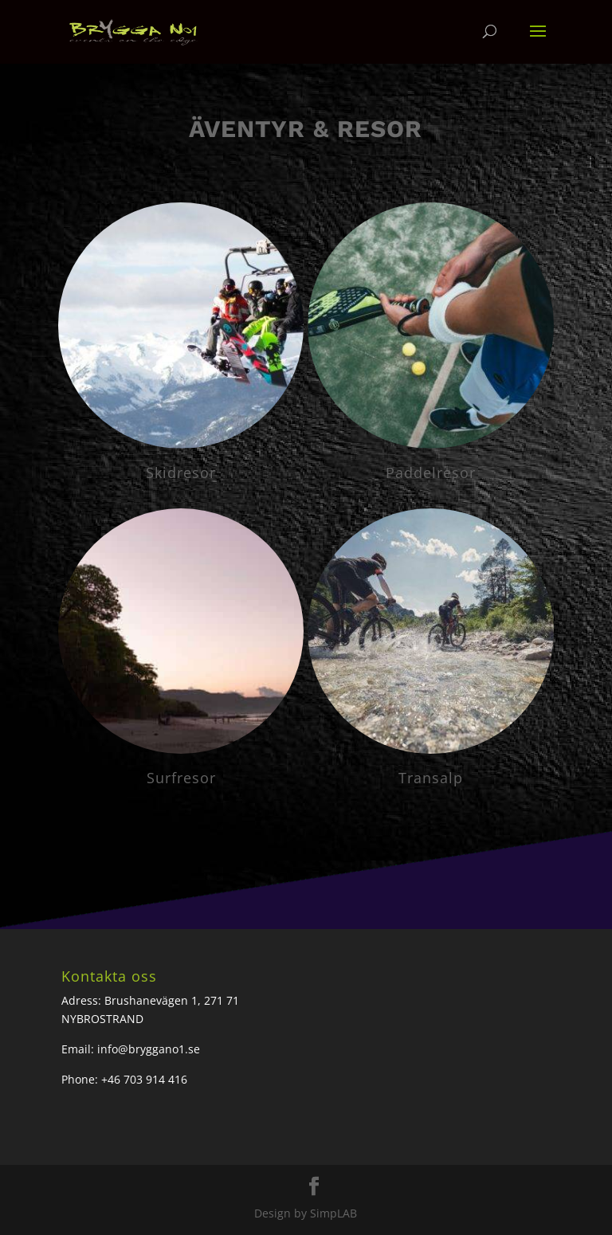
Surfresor (181, 777)
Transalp (430, 777)
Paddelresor (431, 472)
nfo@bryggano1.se (150, 1049)
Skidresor (181, 472)
